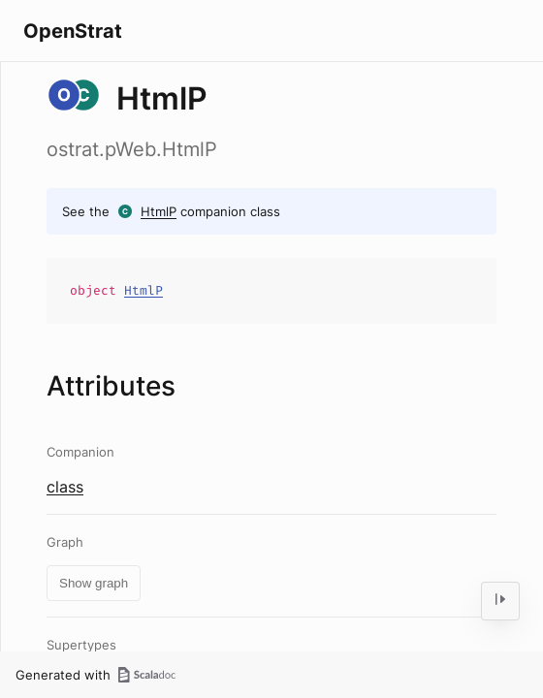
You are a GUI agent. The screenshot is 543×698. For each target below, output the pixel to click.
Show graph (93, 583)
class (65, 486)
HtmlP (158, 211)
